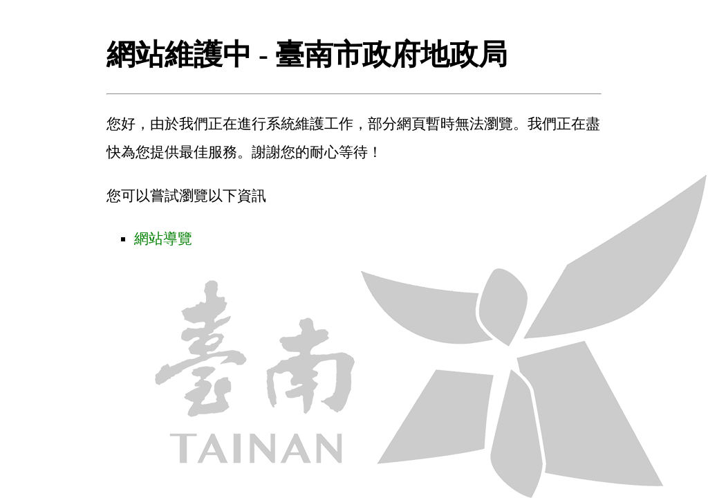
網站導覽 (163, 238)
